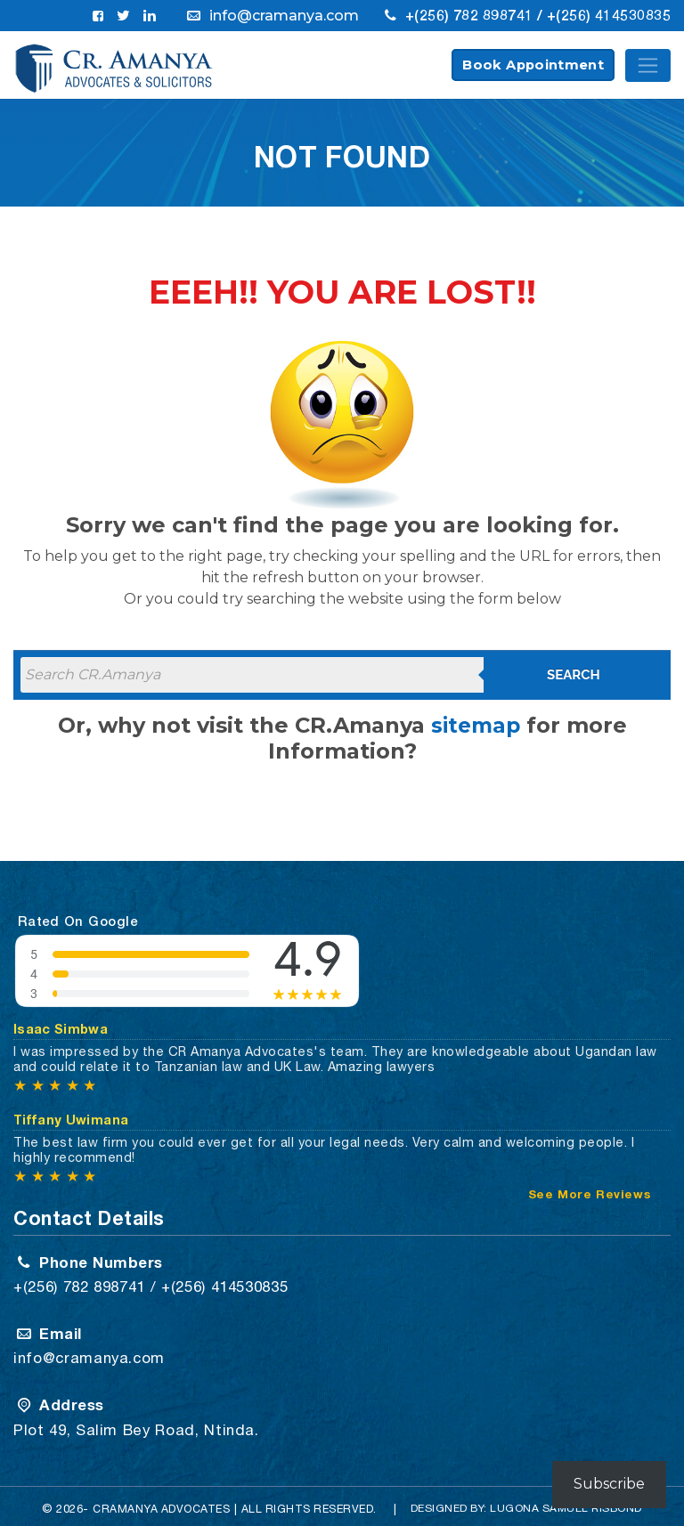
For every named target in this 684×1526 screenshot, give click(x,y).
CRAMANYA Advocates (159, 1500)
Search (573, 676)
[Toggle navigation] (647, 66)
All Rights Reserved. (311, 1500)
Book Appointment (533, 66)
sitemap (475, 726)
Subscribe (609, 1483)
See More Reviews (590, 1190)
